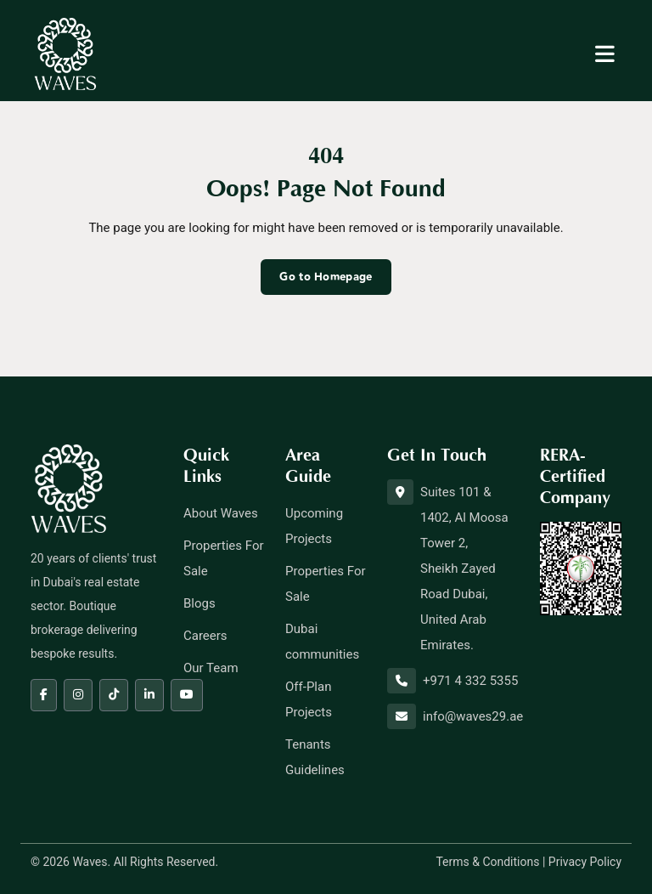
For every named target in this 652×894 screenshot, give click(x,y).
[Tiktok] (113, 695)
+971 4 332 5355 (470, 680)
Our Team (211, 668)
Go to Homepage (325, 277)
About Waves (220, 513)
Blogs (199, 603)
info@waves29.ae (473, 716)
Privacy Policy (584, 862)
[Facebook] (44, 695)
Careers (205, 635)
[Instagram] (78, 695)
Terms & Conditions (487, 862)
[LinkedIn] (149, 695)
